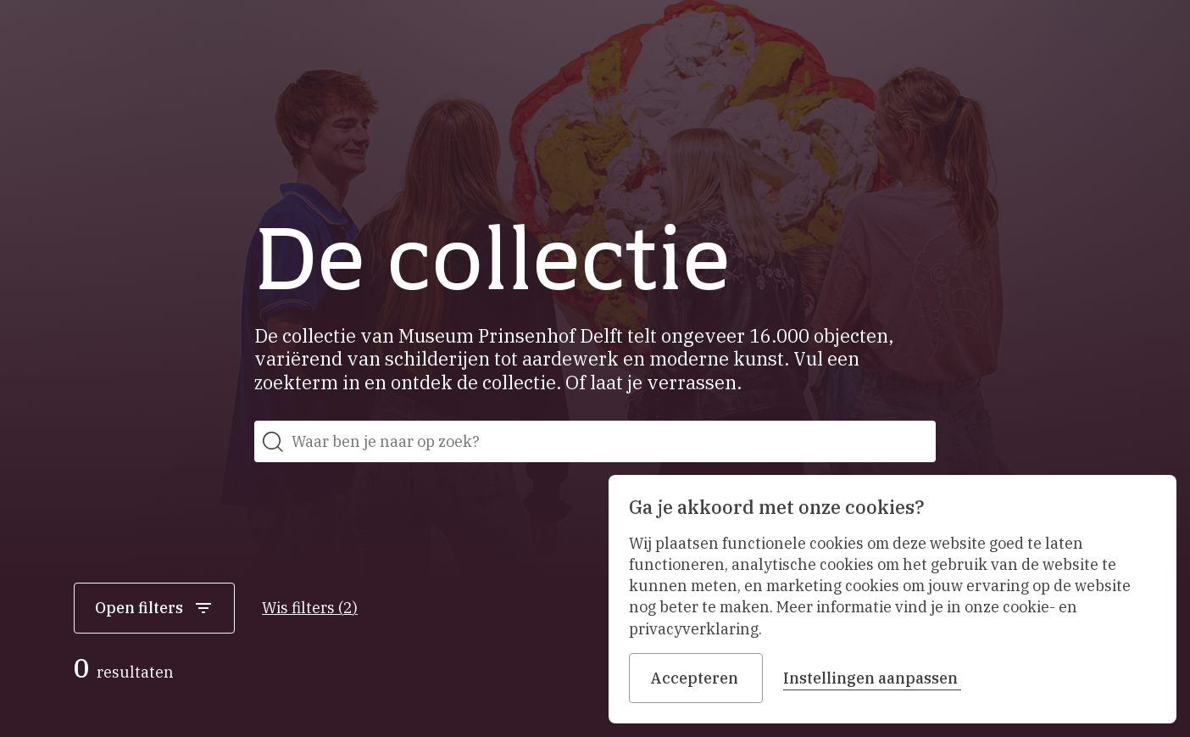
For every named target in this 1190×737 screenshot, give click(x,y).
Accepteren (696, 678)
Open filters (154, 608)
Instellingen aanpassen (872, 678)
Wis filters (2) (310, 607)
